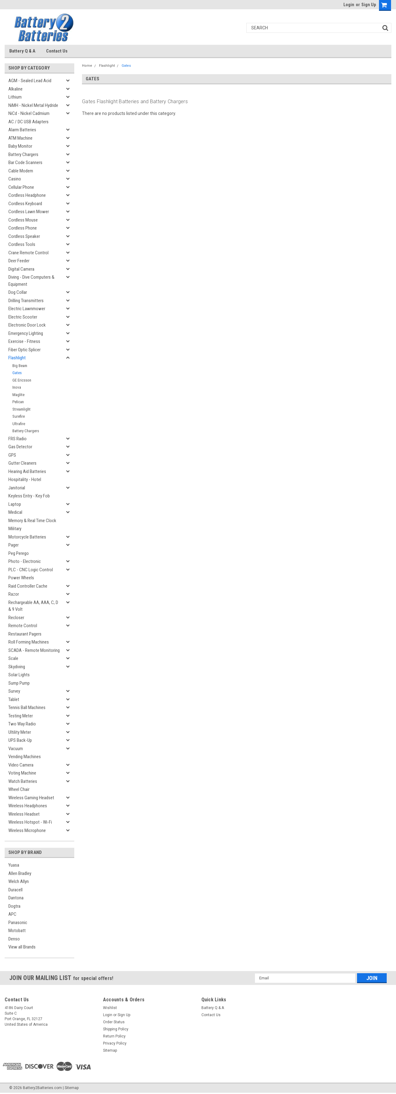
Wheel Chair (18, 789)
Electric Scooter (22, 317)
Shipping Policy (115, 1029)
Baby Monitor (20, 146)
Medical (15, 512)
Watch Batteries (22, 781)
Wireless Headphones (27, 806)
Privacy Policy (115, 1043)
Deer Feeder (18, 261)
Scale (13, 658)
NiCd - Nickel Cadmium (29, 113)
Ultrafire (18, 423)
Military (14, 528)
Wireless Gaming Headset (31, 797)
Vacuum (15, 748)
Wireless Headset (24, 814)
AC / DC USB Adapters (28, 122)
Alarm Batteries (22, 130)
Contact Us (56, 51)
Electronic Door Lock (27, 325)
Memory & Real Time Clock (32, 520)
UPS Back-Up (20, 740)
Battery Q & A (22, 51)
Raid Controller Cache (27, 586)
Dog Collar (17, 292)
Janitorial (16, 488)
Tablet (13, 699)
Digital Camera (21, 269)
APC (12, 914)
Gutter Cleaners (22, 463)
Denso (14, 939)
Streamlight (21, 409)
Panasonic (17, 922)
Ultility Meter (19, 732)
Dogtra (14, 906)
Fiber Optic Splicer (24, 350)
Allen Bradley (19, 873)
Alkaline (15, 89)
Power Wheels (21, 578)
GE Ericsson (21, 380)
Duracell (15, 890)
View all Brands (22, 947)
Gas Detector (20, 447)
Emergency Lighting (25, 333)
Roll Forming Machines (28, 642)
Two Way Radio (22, 724)
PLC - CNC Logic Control (30, 569)
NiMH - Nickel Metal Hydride (33, 105)
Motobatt (17, 930)
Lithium (15, 97)
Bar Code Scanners (25, 162)
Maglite (18, 394)
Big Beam (19, 365)
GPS (12, 455)
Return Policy (114, 1036)
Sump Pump (19, 683)
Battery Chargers (23, 154)
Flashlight (17, 358)
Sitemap (110, 1050)
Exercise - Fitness (24, 341)
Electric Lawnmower (26, 308)
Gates (17, 372)
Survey (14, 691)
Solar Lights (19, 675)
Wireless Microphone (27, 830)
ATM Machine (20, 138)
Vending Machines (24, 756)
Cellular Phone (21, 187)
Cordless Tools (21, 244)
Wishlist (110, 1008)
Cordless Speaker (24, 236)
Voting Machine (22, 773)
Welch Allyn (18, 881)
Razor (13, 594)
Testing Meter (20, 716)
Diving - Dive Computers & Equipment (31, 280)
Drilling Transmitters (26, 300)
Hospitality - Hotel (24, 479)
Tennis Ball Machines (26, 707)
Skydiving (16, 666)
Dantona (16, 898)
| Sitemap (71, 1088)
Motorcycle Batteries (27, 537)
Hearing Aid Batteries (27, 471)
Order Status (114, 1022)
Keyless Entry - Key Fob (29, 496)
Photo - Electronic (24, 561)
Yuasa (13, 865)
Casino (14, 179)
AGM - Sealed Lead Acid (29, 80)
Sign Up (368, 4)
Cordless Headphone (27, 195)
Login (348, 4)
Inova (16, 387)
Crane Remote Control (28, 253)
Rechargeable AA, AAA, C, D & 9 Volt (33, 606)
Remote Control (22, 625)
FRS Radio (17, 438)
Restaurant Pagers (24, 634)
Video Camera (20, 765)
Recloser (16, 617)
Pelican (18, 401)
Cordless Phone (22, 228)
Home (87, 66)
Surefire (18, 416)
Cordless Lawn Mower (28, 211)
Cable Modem (20, 171)
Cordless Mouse (23, 220)
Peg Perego (18, 553)
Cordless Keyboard (25, 203)
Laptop (14, 504)
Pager (13, 545)
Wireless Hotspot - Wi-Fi (30, 822)
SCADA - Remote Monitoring (34, 650)
